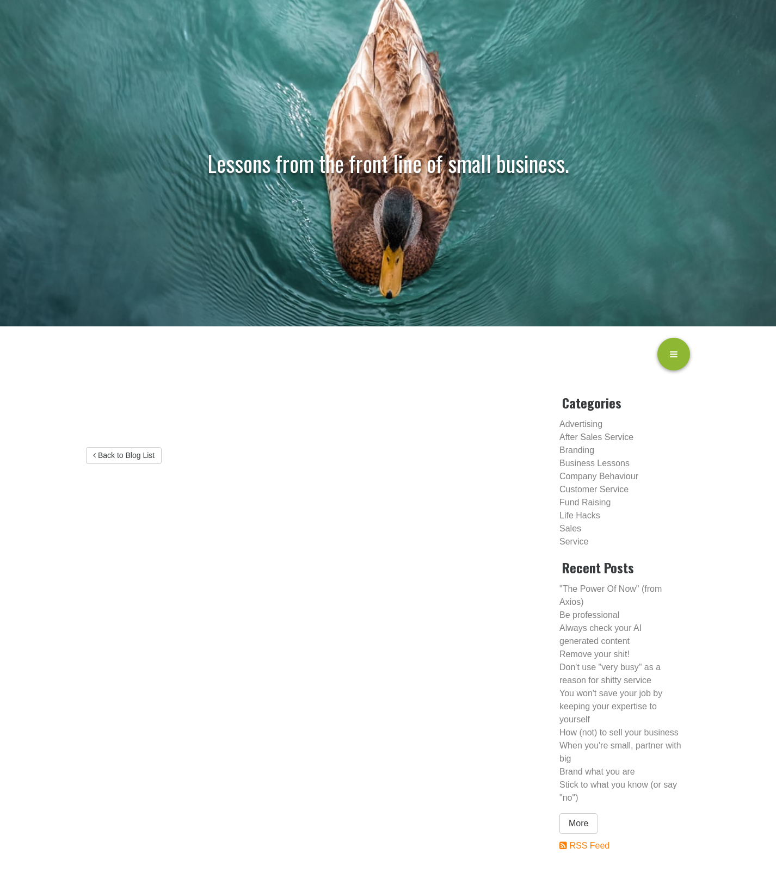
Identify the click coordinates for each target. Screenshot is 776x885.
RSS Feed (589, 845)
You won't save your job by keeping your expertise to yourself (610, 706)
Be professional (589, 615)
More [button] (578, 823)
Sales (570, 528)
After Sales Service (596, 437)
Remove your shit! (594, 654)
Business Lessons (594, 463)
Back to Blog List (124, 455)
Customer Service (594, 489)
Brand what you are (597, 771)
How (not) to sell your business (619, 732)
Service (573, 541)
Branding (576, 450)
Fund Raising (585, 502)
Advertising (580, 424)
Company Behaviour (598, 476)
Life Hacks (579, 515)
